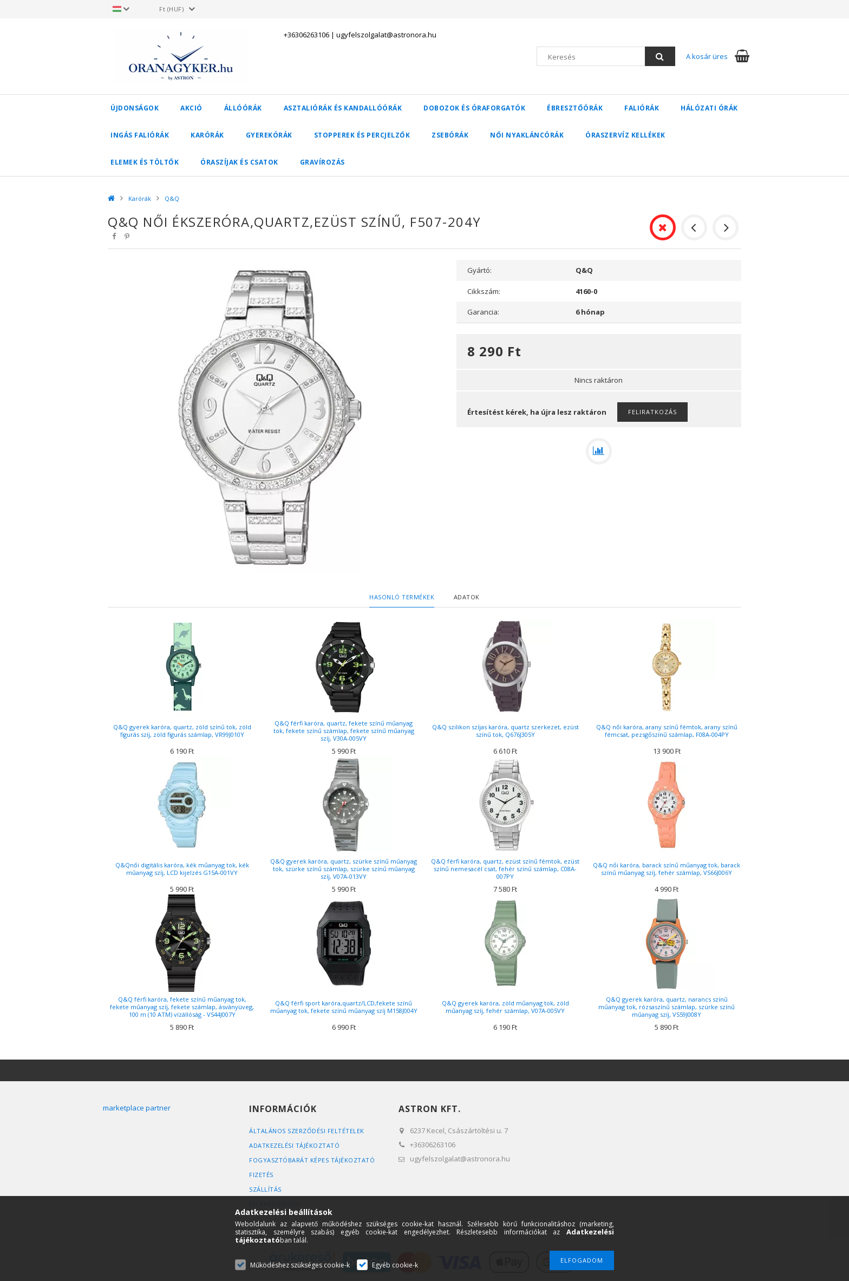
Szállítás (265, 1189)
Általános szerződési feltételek (306, 1131)
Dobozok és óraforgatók (474, 108)
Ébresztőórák (575, 108)
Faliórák (641, 108)
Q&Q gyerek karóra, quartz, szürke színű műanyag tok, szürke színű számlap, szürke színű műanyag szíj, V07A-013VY (343, 868)
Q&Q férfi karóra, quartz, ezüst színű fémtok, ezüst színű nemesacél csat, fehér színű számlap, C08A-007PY (505, 868)
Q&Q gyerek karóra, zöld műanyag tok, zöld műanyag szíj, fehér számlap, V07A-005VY (505, 1007)
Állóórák (243, 108)
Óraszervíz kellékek (625, 135)
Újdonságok (134, 108)
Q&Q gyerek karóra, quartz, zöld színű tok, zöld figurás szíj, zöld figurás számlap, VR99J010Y (182, 730)
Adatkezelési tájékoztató (294, 1145)
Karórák (207, 135)
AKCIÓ (191, 108)
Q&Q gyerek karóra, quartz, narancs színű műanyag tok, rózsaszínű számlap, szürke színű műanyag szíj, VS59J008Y (666, 1006)
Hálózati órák (709, 108)
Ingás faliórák (139, 135)
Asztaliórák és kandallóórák (343, 108)
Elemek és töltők (144, 162)
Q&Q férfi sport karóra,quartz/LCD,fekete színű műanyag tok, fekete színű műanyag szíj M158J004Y (343, 1007)
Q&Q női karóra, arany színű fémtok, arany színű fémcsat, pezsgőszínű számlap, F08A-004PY (666, 730)
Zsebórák (450, 135)
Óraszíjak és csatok (239, 162)
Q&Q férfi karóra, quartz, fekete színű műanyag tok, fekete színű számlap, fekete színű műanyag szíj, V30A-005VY (343, 730)
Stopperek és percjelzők (362, 135)
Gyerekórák (269, 135)
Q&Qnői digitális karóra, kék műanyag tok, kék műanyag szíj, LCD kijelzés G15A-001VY (182, 869)
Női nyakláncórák (527, 135)
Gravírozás (322, 162)
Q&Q (172, 198)
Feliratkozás (652, 412)
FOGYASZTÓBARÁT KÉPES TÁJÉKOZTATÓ (312, 1160)
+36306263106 (306, 35)
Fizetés (261, 1175)
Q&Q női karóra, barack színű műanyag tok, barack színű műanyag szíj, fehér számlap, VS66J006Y (666, 869)
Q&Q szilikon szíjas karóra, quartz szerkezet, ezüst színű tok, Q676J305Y (505, 730)
